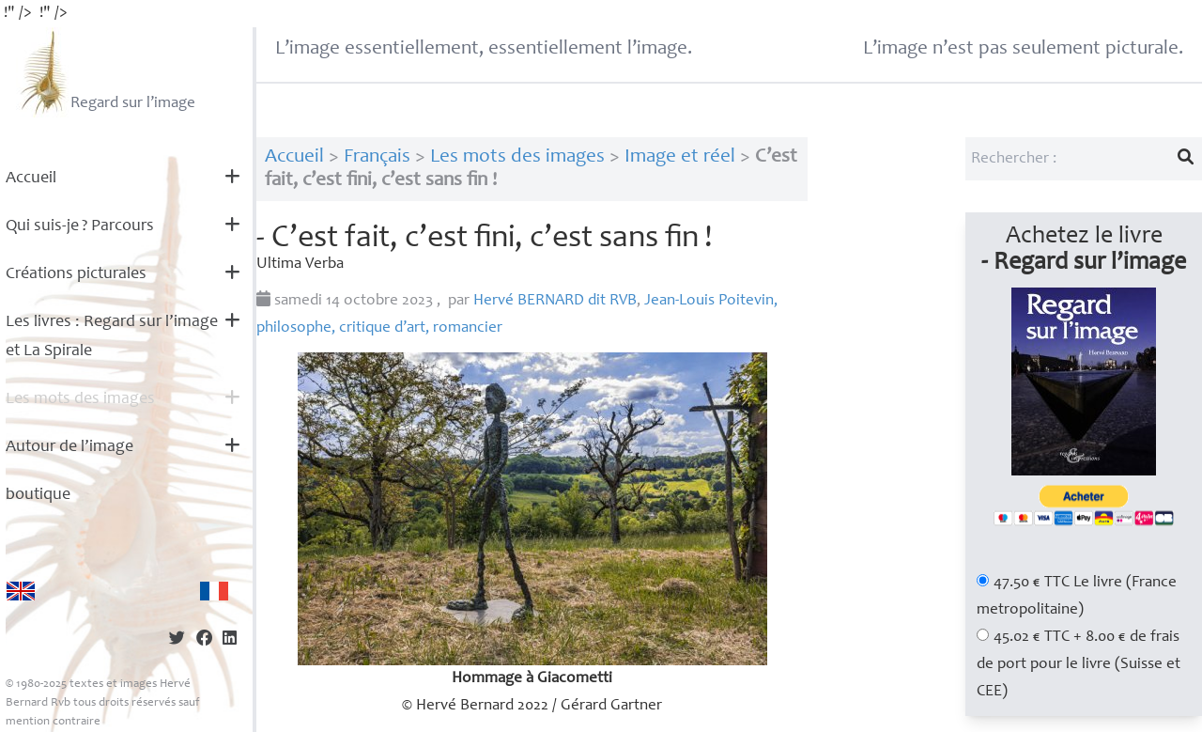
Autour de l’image (69, 447)
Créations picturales (76, 274)
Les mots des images (80, 399)
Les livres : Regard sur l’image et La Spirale (112, 337)
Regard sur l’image (105, 72)
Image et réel (679, 157)
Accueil (31, 178)
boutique (38, 495)
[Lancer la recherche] (1186, 158)
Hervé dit (555, 301)
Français (377, 157)
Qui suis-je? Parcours (80, 226)
